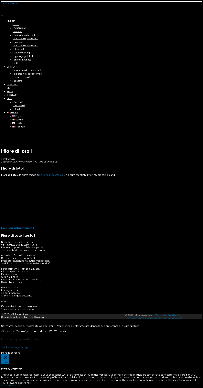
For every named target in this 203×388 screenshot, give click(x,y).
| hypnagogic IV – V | (23, 35)
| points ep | (18, 42)
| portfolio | (18, 102)
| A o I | (16, 24)
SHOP (10, 91)
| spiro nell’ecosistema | (25, 45)
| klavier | (17, 31)
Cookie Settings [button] (10, 347)
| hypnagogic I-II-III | (23, 56)
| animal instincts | (22, 59)
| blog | (16, 109)
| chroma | (18, 49)
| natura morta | (21, 77)
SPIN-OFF (12, 66)
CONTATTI (12, 95)
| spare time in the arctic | (26, 70)
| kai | (15, 63)
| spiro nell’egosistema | (25, 38)
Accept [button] (25, 347)
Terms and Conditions (167, 315)
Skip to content (10, 3)
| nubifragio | (19, 28)
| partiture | (18, 105)
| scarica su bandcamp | (17, 228)
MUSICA (11, 21)
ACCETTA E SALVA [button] (11, 385)
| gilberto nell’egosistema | (27, 73)
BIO (9, 88)
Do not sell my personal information (21, 339)
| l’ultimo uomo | (21, 52)
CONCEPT (12, 84)
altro (9, 98)
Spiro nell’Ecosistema (51, 175)
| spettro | (17, 81)
